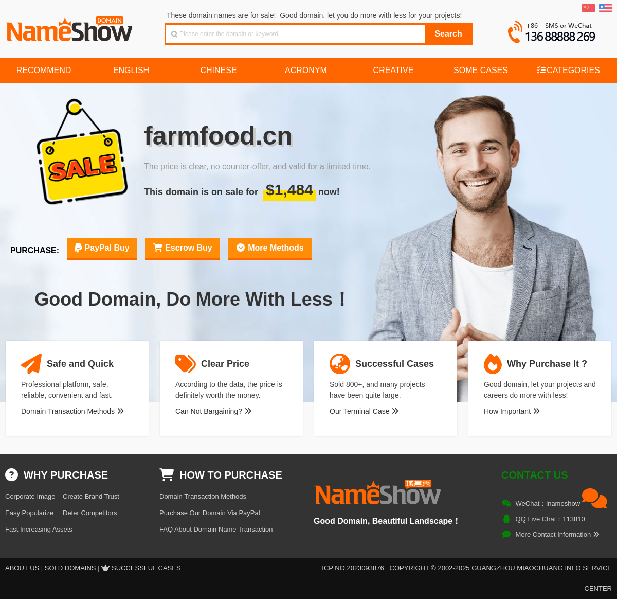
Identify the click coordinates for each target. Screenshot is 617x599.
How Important (512, 411)
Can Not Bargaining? (213, 411)
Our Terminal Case (364, 411)
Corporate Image (30, 496)
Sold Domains (70, 568)
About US (22, 568)
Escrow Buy (182, 247)
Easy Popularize (29, 513)
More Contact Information (558, 534)
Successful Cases (146, 568)
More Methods (269, 247)
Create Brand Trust (91, 496)
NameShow (70, 26)
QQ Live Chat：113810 (550, 519)
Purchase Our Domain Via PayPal (209, 513)
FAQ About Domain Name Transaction (216, 529)
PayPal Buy (102, 247)
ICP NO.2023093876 (353, 568)
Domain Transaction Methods (72, 411)
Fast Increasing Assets (38, 529)
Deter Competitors (90, 513)
